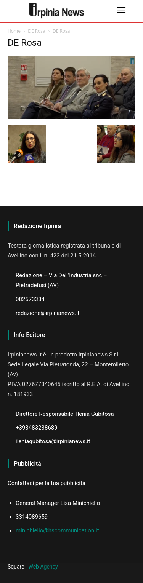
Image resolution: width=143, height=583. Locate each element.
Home (14, 31)
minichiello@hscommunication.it (57, 530)
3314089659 (32, 516)
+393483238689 (37, 427)
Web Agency (43, 567)
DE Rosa (36, 31)
